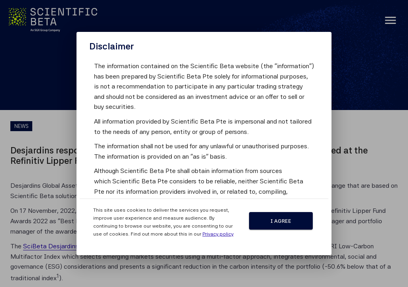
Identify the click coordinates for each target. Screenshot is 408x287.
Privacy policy (217, 234)
